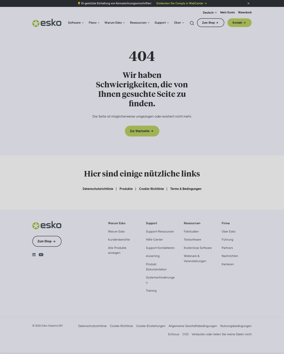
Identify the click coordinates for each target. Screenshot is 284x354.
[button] (248, 3)
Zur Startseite (139, 131)
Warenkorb (245, 12)
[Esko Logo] (47, 24)
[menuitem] (76, 24)
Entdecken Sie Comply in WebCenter (179, 3)
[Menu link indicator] (82, 23)
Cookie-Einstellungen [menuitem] (150, 326)
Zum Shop (208, 23)
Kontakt (237, 23)
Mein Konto (227, 12)
